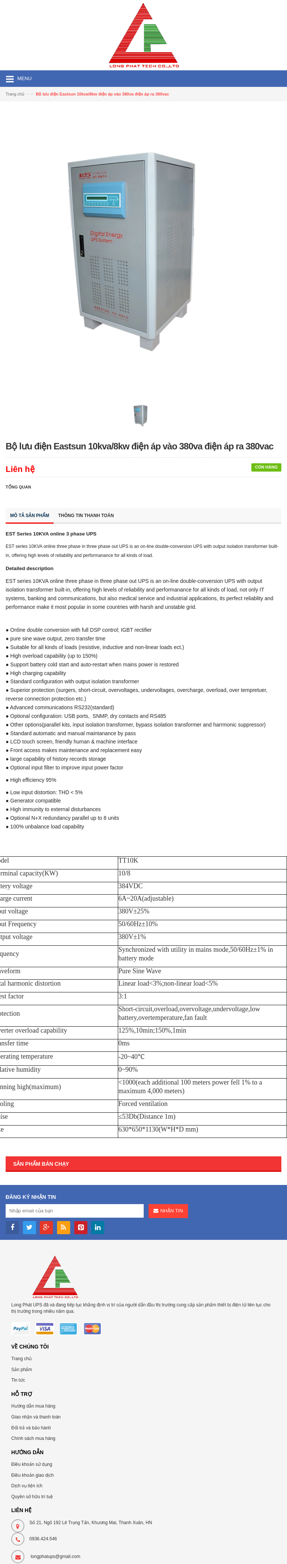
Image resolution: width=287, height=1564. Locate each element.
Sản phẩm (21, 1369)
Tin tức (18, 1380)
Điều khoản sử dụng (31, 1464)
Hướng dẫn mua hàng (33, 1406)
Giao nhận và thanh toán (36, 1417)
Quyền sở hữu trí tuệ (32, 1496)
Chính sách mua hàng (33, 1438)
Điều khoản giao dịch (32, 1475)
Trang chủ (21, 1358)
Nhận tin (171, 1211)
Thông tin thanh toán (86, 515)
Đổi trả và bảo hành (31, 1428)
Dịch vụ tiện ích (26, 1485)
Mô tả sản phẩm (29, 515)
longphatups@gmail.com (55, 1556)
